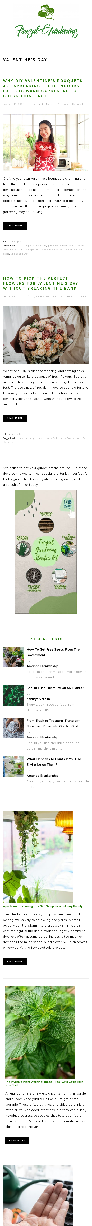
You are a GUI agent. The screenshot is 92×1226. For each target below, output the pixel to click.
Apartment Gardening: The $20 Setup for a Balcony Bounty (43, 906)
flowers (48, 438)
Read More (15, 225)
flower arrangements (30, 438)
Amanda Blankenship (42, 666)
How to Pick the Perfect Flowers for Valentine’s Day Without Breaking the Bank (41, 283)
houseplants (32, 249)
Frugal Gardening (46, 20)
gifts (19, 434)
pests (20, 241)
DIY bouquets (26, 245)
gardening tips (68, 245)
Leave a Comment (73, 104)
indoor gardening (49, 249)
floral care (40, 245)
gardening (53, 245)
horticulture (16, 249)
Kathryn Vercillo (38, 699)
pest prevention (68, 249)
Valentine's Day (20, 253)
